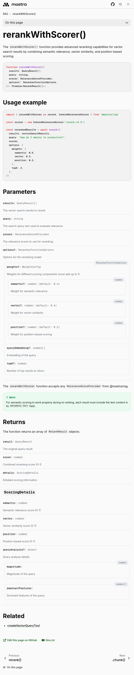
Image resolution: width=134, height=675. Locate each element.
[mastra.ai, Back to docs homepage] (15, 4)
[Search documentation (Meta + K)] (120, 4)
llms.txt (48, 640)
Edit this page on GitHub (20, 640)
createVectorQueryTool (23, 625)
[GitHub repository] (113, 4)
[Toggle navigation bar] (128, 4)
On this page (14, 22)
